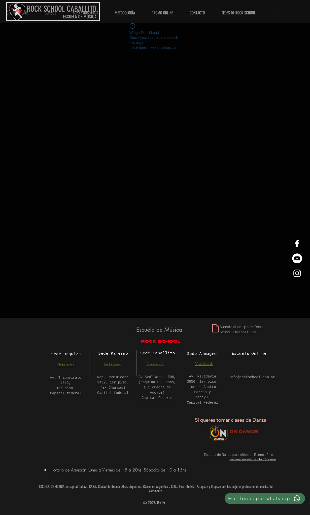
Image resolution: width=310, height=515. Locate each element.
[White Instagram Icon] (297, 273)
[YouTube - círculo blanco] (297, 258)
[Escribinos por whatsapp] (265, 498)
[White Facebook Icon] (297, 243)
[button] (238, 13)
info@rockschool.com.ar (252, 377)
